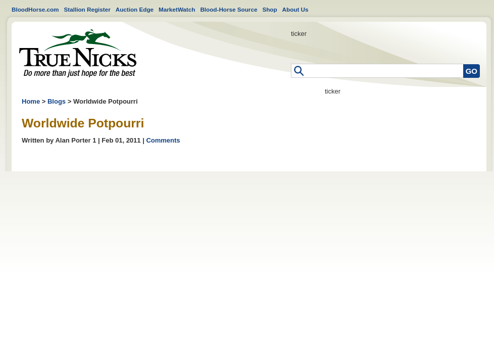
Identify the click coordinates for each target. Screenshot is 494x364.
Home (77, 53)
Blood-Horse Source (228, 9)
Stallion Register (87, 9)
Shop (269, 9)
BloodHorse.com (35, 9)
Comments (163, 140)
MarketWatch (177, 9)
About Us (295, 9)
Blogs (56, 101)
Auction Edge (135, 9)
